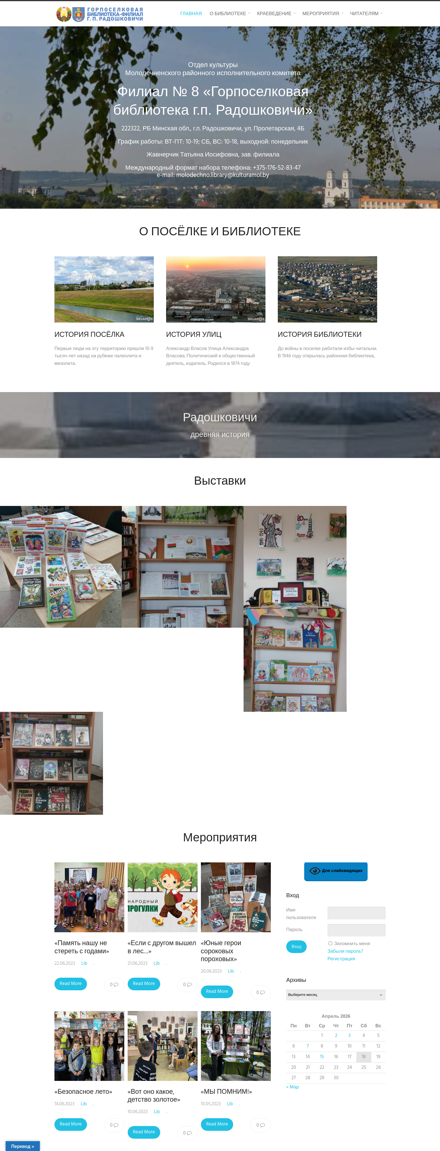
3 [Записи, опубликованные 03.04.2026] (350, 814)
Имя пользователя (301, 693)
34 (195, 937)
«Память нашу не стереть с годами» (81, 726)
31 (145, 937)
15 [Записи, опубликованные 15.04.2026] (322, 836)
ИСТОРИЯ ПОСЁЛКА (89, 335)
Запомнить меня (352, 723)
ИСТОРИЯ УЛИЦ (198, 335)
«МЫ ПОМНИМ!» (229, 871)
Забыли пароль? (345, 730)
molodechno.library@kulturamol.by (229, 175)
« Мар (292, 866)
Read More (71, 762)
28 (94, 937)
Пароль (294, 709)
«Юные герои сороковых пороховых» (223, 730)
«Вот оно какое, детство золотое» (155, 875)
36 (229, 937)
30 (129, 937)
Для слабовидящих (336, 650)
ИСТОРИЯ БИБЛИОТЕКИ (328, 335)
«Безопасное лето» (83, 871)
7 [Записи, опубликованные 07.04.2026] (308, 825)
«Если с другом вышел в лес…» (163, 726)
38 (262, 937)
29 (111, 937)
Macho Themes (277, 1141)
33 (179, 937)
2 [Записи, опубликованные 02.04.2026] (336, 814)
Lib (84, 742)
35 (212, 937)
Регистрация (341, 738)
